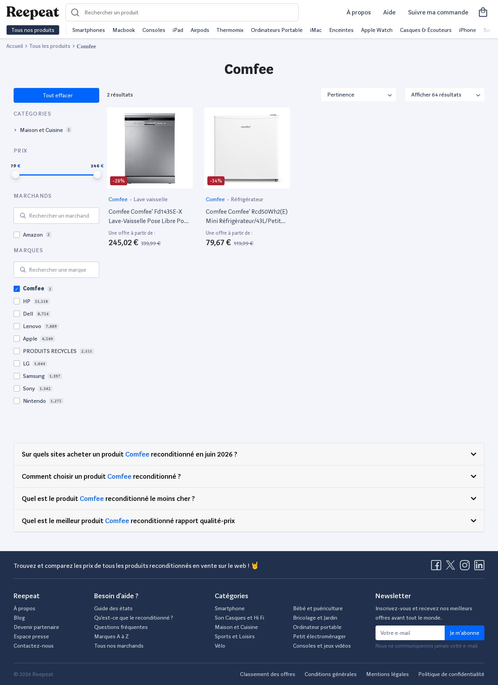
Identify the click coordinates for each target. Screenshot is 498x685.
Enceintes (341, 30)
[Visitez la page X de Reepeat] (452, 567)
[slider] (15, 175)
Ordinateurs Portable (277, 30)
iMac (316, 30)
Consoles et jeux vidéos (322, 646)
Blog (19, 618)
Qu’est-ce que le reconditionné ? (133, 618)
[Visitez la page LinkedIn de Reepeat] (479, 567)
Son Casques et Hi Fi (239, 618)
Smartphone (230, 608)
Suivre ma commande (438, 12)
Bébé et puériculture (318, 608)
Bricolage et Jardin (315, 618)
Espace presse (31, 636)
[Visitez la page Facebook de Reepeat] (437, 567)
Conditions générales (331, 674)
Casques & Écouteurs (426, 30)
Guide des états (113, 608)
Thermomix (230, 30)
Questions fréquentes (121, 627)
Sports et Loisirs (235, 636)
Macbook (123, 30)
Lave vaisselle (150, 199)
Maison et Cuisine (236, 627)
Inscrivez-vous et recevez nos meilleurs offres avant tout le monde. (423, 613)
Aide (389, 12)
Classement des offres (267, 674)
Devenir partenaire (36, 627)
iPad (178, 30)
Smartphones (88, 30)
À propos (359, 12)
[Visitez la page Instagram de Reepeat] (466, 567)
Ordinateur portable (317, 627)
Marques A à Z (111, 636)
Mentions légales (387, 674)
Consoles (153, 30)
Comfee (119, 199)
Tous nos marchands (119, 646)
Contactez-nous (34, 646)
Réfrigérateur (247, 199)
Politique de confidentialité (451, 674)
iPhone (467, 30)
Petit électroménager (319, 636)
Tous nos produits (32, 30)
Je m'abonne (464, 633)
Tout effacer (57, 95)
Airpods (200, 30)
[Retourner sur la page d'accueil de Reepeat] (32, 12)
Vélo (220, 646)
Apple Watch (377, 30)
